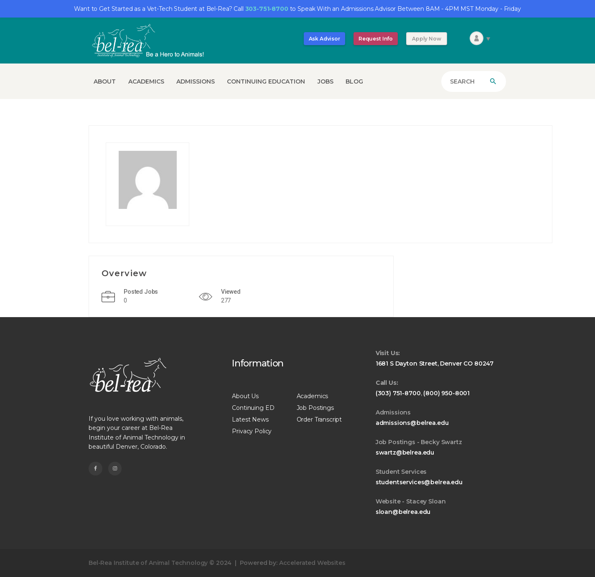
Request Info (376, 39)
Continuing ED (253, 408)
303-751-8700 (266, 9)
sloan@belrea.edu (403, 512)
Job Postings (315, 408)
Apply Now (426, 39)
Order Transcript (319, 419)
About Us (245, 396)
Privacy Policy (252, 431)
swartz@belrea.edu (405, 452)
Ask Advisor (324, 39)
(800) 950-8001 (446, 393)
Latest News (250, 419)
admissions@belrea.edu (412, 423)
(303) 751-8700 (398, 393)
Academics (312, 396)
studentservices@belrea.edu (419, 482)
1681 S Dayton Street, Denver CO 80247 (434, 363)
